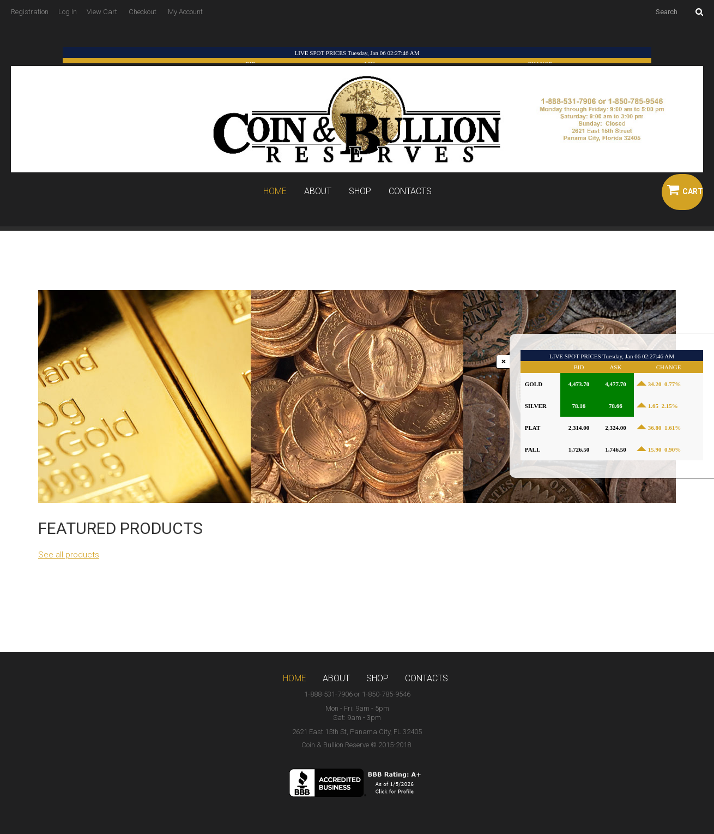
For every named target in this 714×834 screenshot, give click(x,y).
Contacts (410, 191)
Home (275, 191)
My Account (185, 12)
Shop (360, 191)
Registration (30, 12)
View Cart (102, 12)
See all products (68, 555)
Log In (67, 12)
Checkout (142, 12)
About (317, 191)
